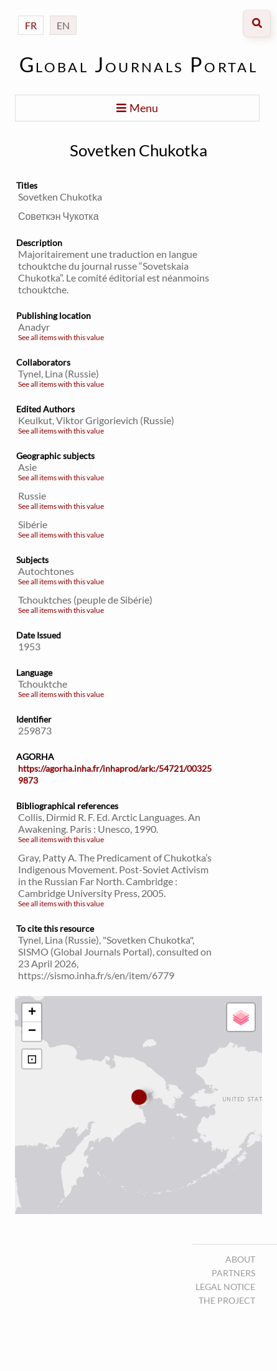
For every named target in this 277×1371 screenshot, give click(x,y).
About (240, 1259)
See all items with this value (61, 337)
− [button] (32, 1031)
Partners (233, 1273)
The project (227, 1300)
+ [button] (32, 1012)
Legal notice (225, 1286)
